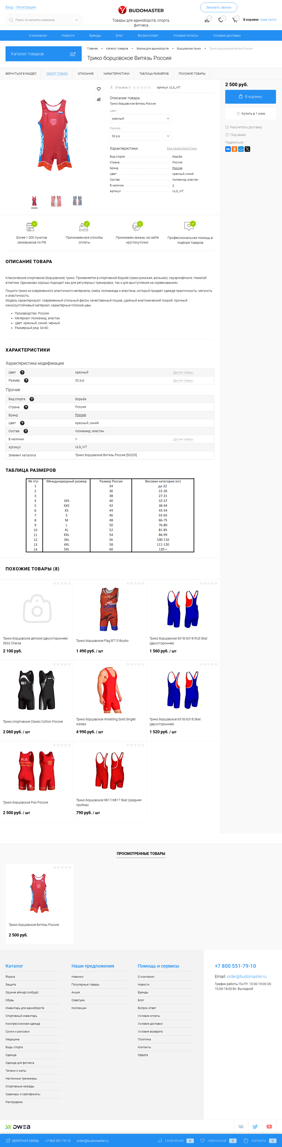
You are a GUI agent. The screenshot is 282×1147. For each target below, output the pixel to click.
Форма (10, 977)
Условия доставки (227, 35)
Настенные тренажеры (21, 1079)
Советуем (78, 1001)
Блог (119, 35)
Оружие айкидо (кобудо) (22, 993)
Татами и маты (16, 1071)
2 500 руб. (36, 816)
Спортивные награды (20, 1087)
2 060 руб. (36, 735)
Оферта (143, 1055)
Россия (177, 168)
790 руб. (109, 816)
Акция (76, 993)
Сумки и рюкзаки (18, 1032)
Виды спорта (14, 1048)
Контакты (144, 1048)
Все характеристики (182, 148)
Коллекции (79, 1008)
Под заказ (235, 135)
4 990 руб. (109, 735)
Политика (144, 1040)
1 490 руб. (109, 654)
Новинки (77, 977)
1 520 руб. (183, 735)
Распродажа (14, 1102)
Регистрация (26, 7)
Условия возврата (150, 1032)
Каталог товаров (43, 53)
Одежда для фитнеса (20, 1063)
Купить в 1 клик (250, 114)
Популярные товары (85, 985)
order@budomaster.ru (247, 977)
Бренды (95, 35)
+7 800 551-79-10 (58, 1141)
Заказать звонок (218, 7)
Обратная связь (22, 1141)
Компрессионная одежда (23, 1024)
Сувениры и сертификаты (23, 1095)
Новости (68, 35)
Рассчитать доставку (243, 127)
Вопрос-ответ (148, 35)
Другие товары (183, 373)
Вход (9, 7)
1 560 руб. (183, 654)
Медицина (12, 1040)
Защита (11, 985)
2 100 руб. (36, 654)
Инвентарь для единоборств (25, 1008)
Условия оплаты (185, 35)
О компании (38, 35)
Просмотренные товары (141, 854)
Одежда (11, 1055)
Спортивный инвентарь (21, 1016)
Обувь (10, 1001)
